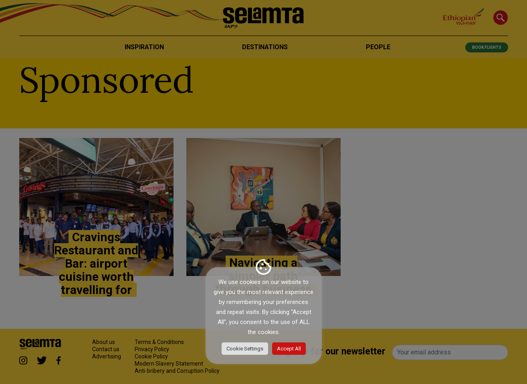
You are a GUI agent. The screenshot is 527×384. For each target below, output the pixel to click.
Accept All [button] (289, 349)
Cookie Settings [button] (244, 349)
